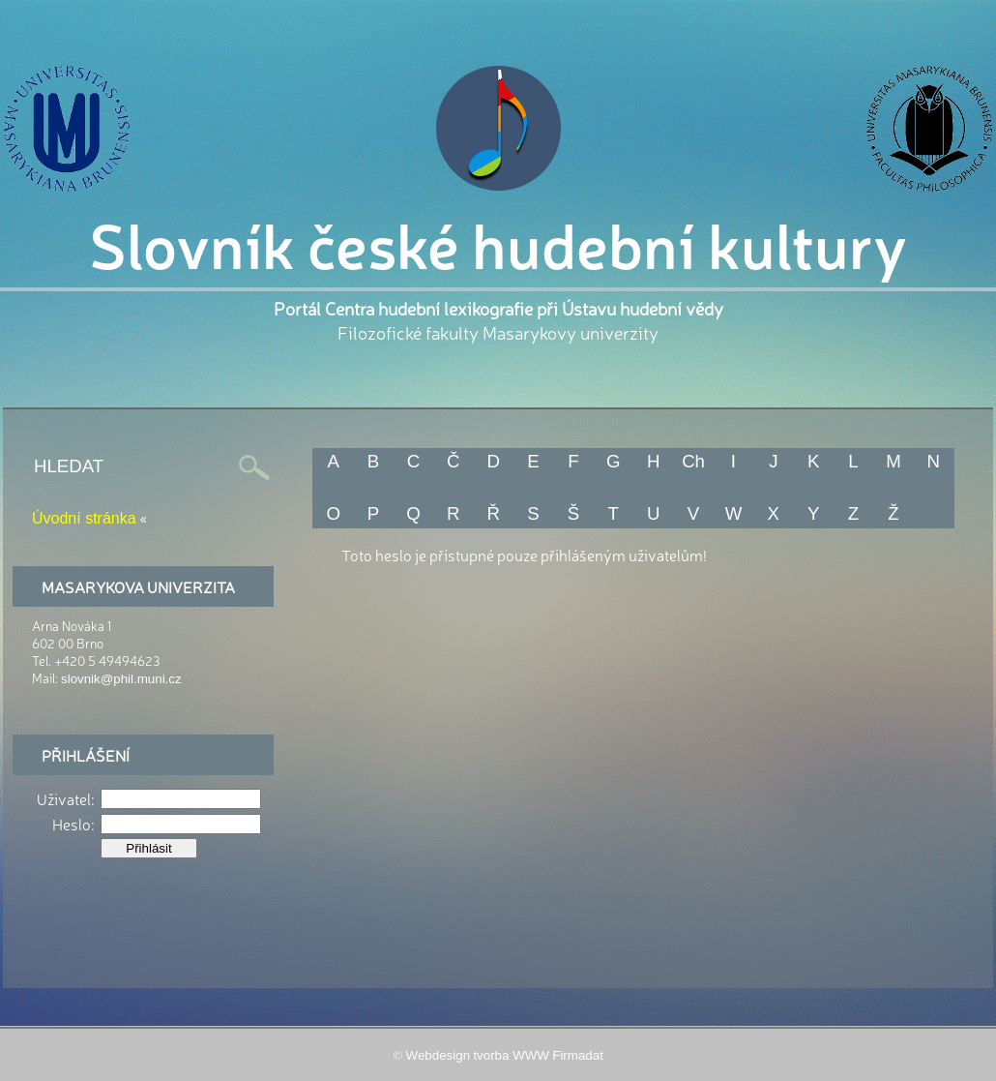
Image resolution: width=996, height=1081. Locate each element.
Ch (693, 461)
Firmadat (577, 1055)
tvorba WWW (511, 1055)
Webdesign (438, 1055)
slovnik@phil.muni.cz (121, 679)
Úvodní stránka (84, 518)
